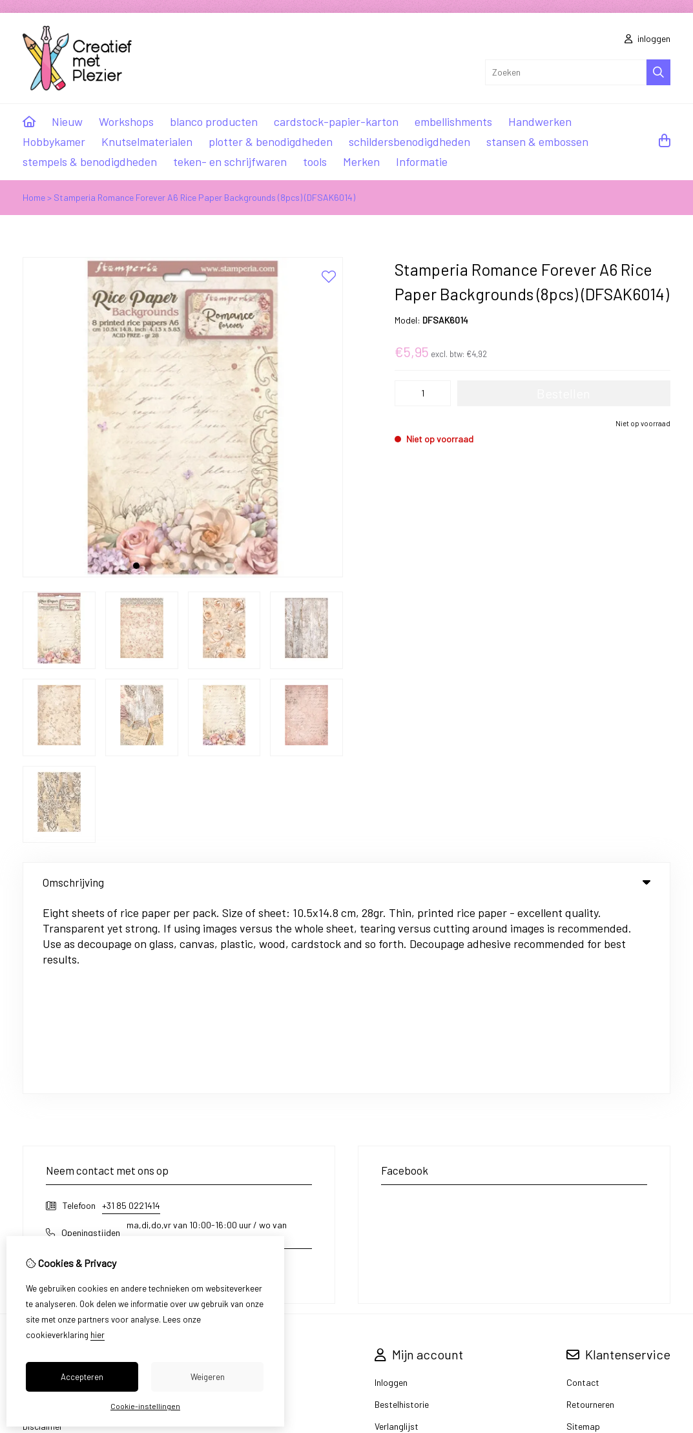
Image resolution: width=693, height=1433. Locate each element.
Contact (582, 1190)
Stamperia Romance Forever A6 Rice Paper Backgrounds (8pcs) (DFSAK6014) (204, 197)
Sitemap (583, 1234)
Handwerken (540, 121)
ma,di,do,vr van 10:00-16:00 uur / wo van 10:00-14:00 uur (207, 1040)
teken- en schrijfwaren (230, 161)
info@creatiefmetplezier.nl (112, 1086)
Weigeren (208, 1377)
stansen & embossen (537, 141)
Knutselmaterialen (146, 141)
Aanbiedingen (244, 1212)
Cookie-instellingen (145, 1405)
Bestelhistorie (402, 1212)
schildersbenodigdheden (409, 141)
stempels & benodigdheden (90, 161)
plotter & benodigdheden (271, 141)
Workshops (126, 121)
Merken (361, 161)
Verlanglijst (397, 1234)
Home (34, 197)
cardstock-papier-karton (336, 121)
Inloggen (391, 1190)
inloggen (647, 38)
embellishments (453, 121)
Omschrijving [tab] (346, 882)
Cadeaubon (241, 1190)
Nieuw (67, 121)
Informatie (422, 161)
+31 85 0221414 (131, 1013)
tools (315, 161)
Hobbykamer (54, 141)
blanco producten (214, 121)
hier (97, 1335)
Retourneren (590, 1212)
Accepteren (82, 1377)
